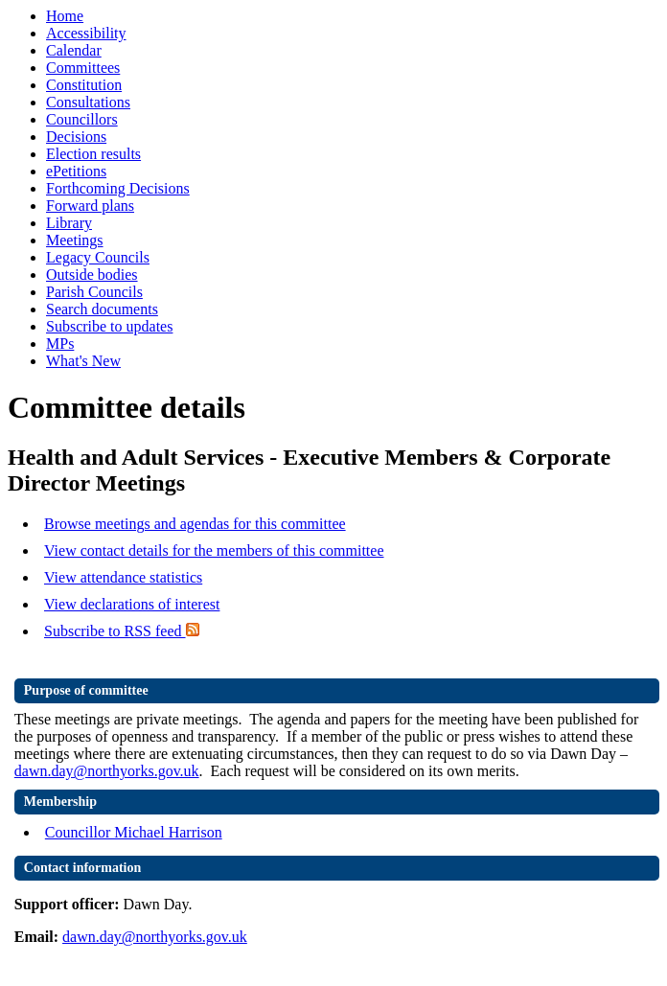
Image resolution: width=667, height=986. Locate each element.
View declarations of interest (131, 604)
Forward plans (90, 205)
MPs (60, 343)
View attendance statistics (123, 577)
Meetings (75, 240)
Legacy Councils (98, 257)
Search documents (102, 309)
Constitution (84, 85)
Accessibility (86, 33)
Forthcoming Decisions (118, 188)
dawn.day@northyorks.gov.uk (106, 771)
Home (64, 16)
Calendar (74, 50)
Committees (83, 67)
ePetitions (76, 171)
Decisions (76, 136)
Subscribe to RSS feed (121, 631)
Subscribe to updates (109, 326)
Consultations (88, 102)
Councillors (82, 119)
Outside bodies (92, 274)
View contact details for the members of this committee (213, 550)
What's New (83, 361)
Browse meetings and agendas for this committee (195, 524)
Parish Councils (94, 292)
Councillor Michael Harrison (133, 832)
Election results (93, 154)
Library (69, 223)
